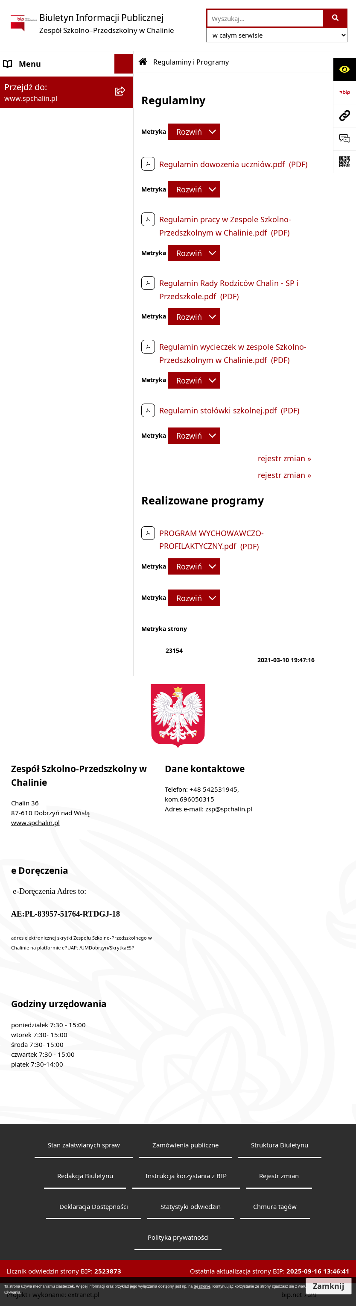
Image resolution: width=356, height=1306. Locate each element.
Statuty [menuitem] (17, 102)
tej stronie (202, 1286)
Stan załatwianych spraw (84, 1145)
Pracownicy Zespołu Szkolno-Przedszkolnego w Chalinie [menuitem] (56, 185)
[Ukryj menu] (124, 64)
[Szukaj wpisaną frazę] (335, 18)
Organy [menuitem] (17, 121)
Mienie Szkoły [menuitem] (28, 364)
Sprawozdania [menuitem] (29, 344)
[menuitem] (67, 512)
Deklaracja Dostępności (93, 1206)
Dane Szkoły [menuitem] (25, 83)
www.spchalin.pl (35, 822)
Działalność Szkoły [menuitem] (37, 306)
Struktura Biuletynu (279, 1145)
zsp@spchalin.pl (228, 809)
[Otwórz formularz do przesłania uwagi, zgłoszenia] (344, 138)
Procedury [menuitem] (22, 267)
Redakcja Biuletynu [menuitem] (38, 421)
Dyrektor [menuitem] (19, 141)
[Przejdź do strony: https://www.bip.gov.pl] (344, 92)
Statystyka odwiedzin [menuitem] (42, 479)
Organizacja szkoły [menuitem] (37, 229)
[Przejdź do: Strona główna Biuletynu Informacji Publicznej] (143, 62)
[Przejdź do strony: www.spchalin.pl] (344, 115)
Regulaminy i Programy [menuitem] (46, 248)
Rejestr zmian (279, 1175)
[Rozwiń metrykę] (194, 132)
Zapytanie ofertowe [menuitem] (39, 325)
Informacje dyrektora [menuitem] (42, 498)
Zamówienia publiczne (185, 1145)
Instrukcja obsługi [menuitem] (36, 441)
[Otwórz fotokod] (344, 161)
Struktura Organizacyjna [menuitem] (47, 160)
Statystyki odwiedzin (190, 1206)
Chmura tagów (275, 1206)
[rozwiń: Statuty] (126, 102)
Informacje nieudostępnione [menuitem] (55, 383)
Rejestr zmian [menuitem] (28, 460)
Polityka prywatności (178, 1237)
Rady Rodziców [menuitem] (31, 210)
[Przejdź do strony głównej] (91, 23)
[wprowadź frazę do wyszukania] (265, 18)
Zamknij (328, 1286)
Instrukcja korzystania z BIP (186, 1175)
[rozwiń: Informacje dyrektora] (126, 498)
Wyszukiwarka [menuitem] (29, 402)
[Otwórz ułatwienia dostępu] (344, 69)
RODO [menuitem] (15, 287)
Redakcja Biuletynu (85, 1175)
